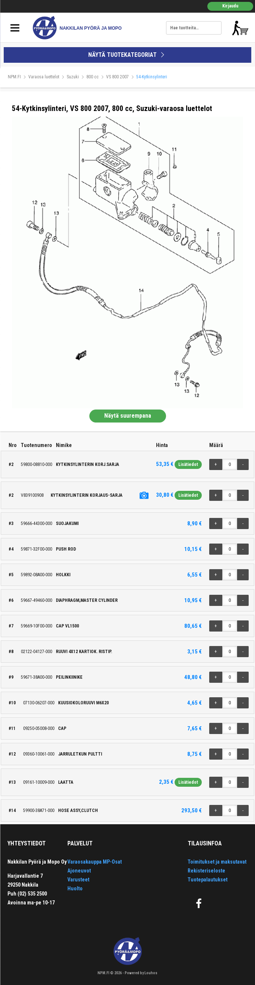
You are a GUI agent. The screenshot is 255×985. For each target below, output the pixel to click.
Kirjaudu (230, 6)
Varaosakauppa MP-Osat (94, 862)
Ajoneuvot (79, 871)
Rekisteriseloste (206, 871)
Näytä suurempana (127, 415)
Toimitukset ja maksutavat (217, 862)
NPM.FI (14, 76)
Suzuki (73, 76)
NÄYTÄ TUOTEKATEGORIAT (127, 54)
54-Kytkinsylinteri (151, 76)
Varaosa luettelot (43, 76)
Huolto (75, 888)
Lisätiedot (188, 464)
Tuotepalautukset (207, 880)
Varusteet (78, 880)
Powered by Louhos (141, 973)
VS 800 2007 (117, 76)
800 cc (92, 76)
